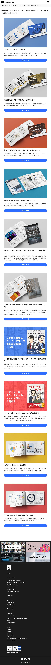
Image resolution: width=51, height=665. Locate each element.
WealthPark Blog (11, 589)
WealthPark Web (11, 604)
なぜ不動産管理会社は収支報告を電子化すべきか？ (19, 515)
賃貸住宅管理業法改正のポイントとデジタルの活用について (22, 150)
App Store (10, 600)
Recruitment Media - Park (13, 591)
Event (8, 627)
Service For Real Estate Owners (15, 580)
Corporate (9, 613)
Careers (9, 629)
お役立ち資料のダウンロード (34, 5)
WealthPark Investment (13, 584)
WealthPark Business (12, 578)
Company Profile (11, 616)
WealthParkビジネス (21, 5)
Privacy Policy (10, 636)
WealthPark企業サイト (8, 5)
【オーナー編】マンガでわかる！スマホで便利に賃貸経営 (21, 413)
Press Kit (9, 625)
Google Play (10, 602)
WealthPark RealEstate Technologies (16, 582)
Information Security (11, 640)
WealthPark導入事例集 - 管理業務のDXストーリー (19, 200)
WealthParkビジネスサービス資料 (14, 50)
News (8, 620)
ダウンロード (25, 60)
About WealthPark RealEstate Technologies (17, 618)
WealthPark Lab (10, 587)
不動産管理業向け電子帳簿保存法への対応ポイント (19, 100)
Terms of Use (10, 634)
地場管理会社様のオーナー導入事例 (15, 465)
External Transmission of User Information (17, 638)
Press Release (11, 622)
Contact (9, 631)
